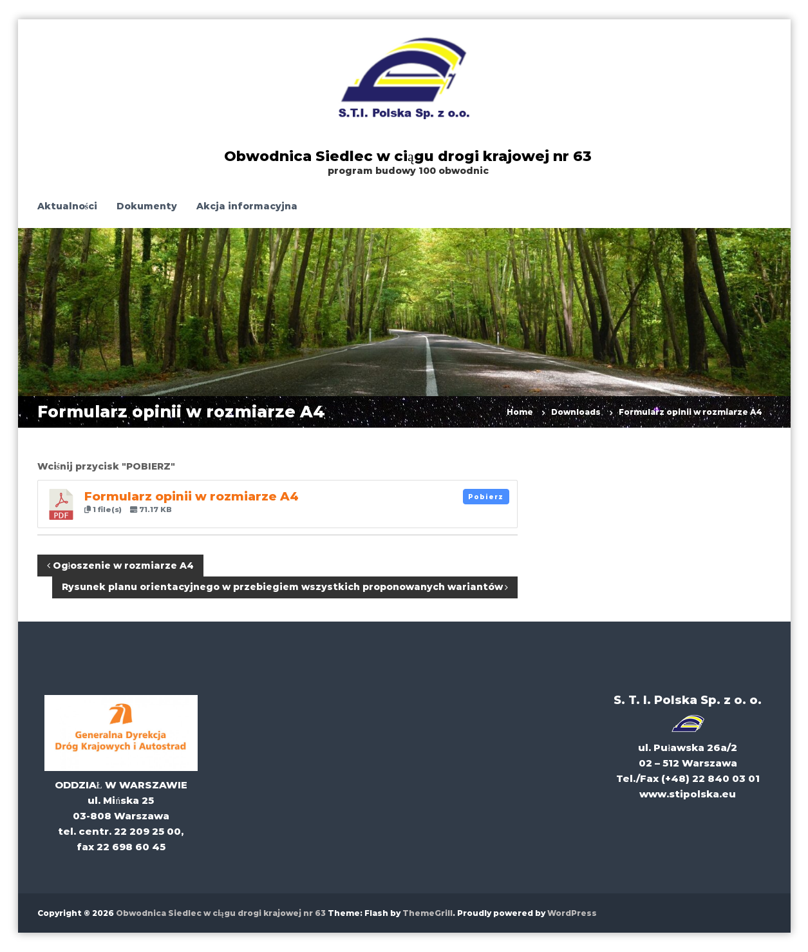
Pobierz (485, 497)
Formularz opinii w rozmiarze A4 (191, 496)
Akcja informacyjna (246, 206)
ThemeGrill (427, 913)
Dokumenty (147, 206)
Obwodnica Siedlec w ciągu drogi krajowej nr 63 (408, 156)
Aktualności (67, 206)
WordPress (572, 913)
